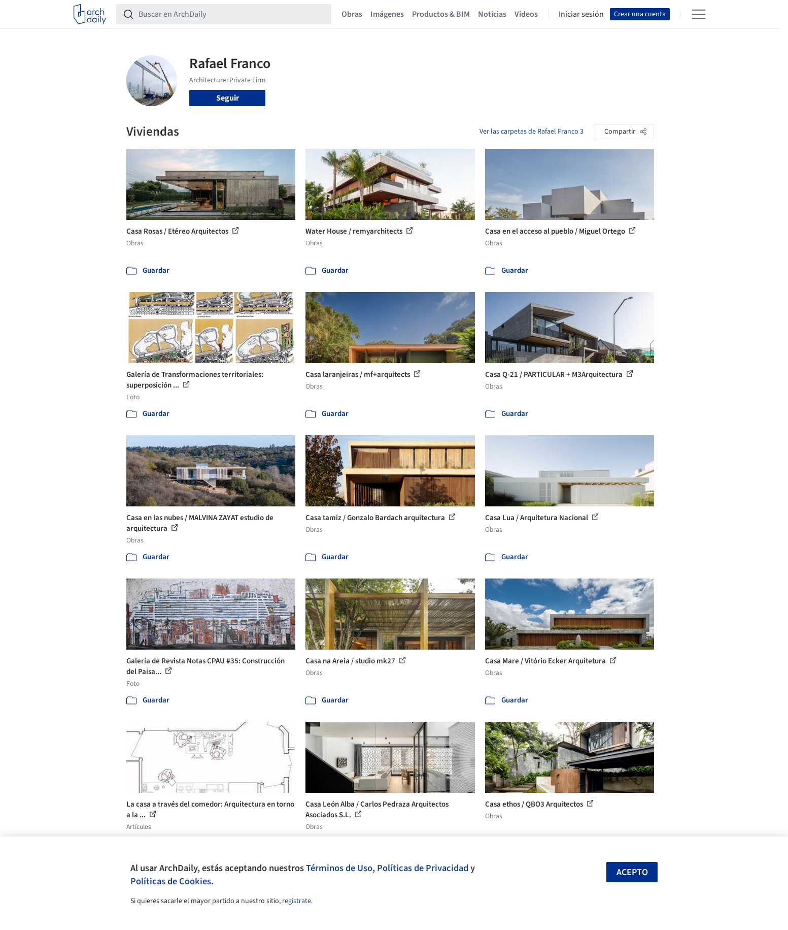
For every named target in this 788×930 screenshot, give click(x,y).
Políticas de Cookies (170, 881)
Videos (526, 14)
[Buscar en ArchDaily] (232, 14)
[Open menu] (699, 14)
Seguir (227, 98)
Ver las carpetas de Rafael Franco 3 (531, 131)
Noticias (492, 14)
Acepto (632, 872)
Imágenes (387, 14)
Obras (351, 14)
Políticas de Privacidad (422, 868)
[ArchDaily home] (90, 14)
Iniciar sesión (581, 14)
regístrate (296, 901)
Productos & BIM (441, 14)
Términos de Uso (339, 868)
